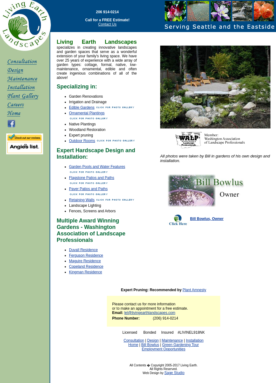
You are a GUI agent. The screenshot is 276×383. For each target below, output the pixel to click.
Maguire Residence (85, 261)
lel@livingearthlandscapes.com (149, 313)
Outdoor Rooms (82, 141)
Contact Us (107, 24)
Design (153, 340)
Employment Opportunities (163, 349)
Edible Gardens (82, 107)
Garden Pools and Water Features (97, 167)
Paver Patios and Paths (88, 189)
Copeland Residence (86, 266)
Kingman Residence (85, 272)
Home (133, 345)
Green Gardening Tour (180, 345)
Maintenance (172, 340)
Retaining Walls (82, 200)
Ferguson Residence (86, 255)
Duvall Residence (83, 250)
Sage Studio (174, 373)
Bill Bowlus (150, 345)
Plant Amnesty (194, 290)
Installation (194, 340)
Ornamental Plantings (86, 113)
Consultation (134, 340)
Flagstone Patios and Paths (91, 178)
